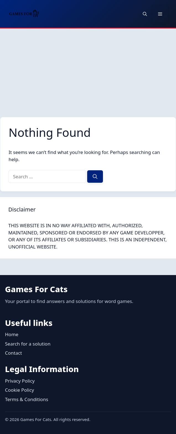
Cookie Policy (19, 390)
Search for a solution (27, 344)
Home (11, 334)
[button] (144, 14)
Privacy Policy (20, 381)
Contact (13, 353)
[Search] (95, 176)
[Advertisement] (88, 70)
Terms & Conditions (26, 399)
